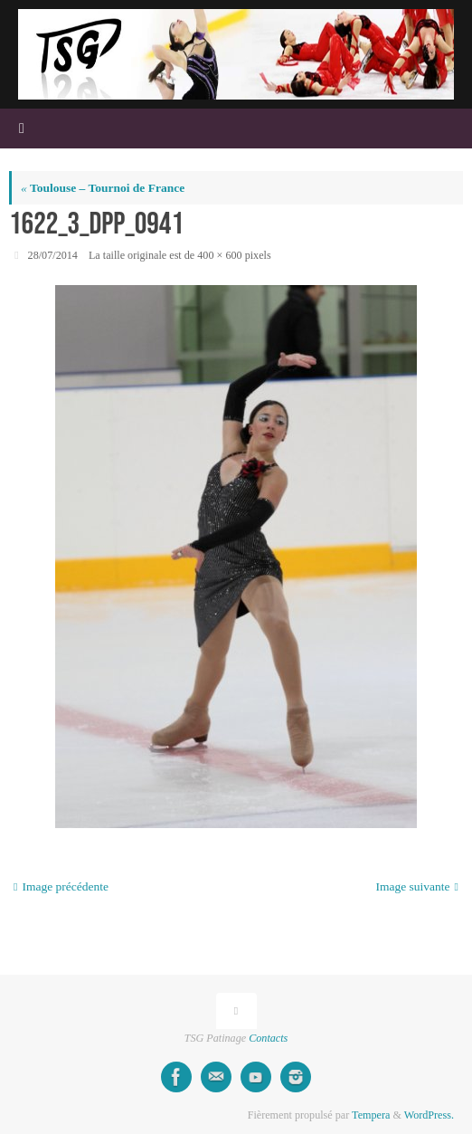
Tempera (371, 1115)
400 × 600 (219, 255)
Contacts (268, 1038)
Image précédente (61, 886)
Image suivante (416, 886)
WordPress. (429, 1115)
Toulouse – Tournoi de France (102, 188)
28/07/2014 (53, 255)
